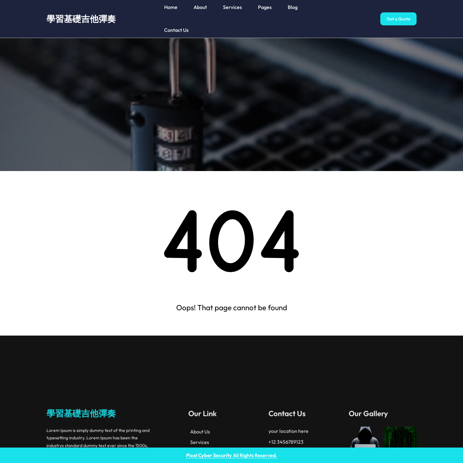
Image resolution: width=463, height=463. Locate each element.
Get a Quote (398, 19)
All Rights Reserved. (231, 455)
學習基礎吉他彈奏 (81, 18)
